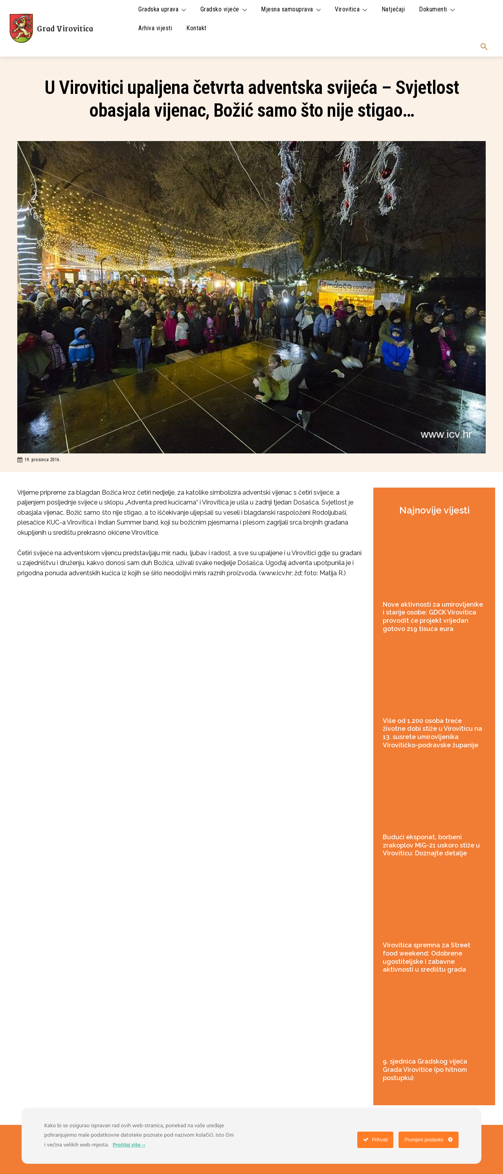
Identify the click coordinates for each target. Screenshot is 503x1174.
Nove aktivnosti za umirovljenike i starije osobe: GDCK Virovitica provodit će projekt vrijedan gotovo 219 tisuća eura (433, 617)
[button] (484, 47)
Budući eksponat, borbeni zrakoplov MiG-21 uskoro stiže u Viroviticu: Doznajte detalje (431, 845)
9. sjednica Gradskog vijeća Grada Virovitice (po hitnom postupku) (425, 1070)
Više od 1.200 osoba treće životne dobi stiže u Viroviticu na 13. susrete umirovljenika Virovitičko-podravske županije (432, 733)
